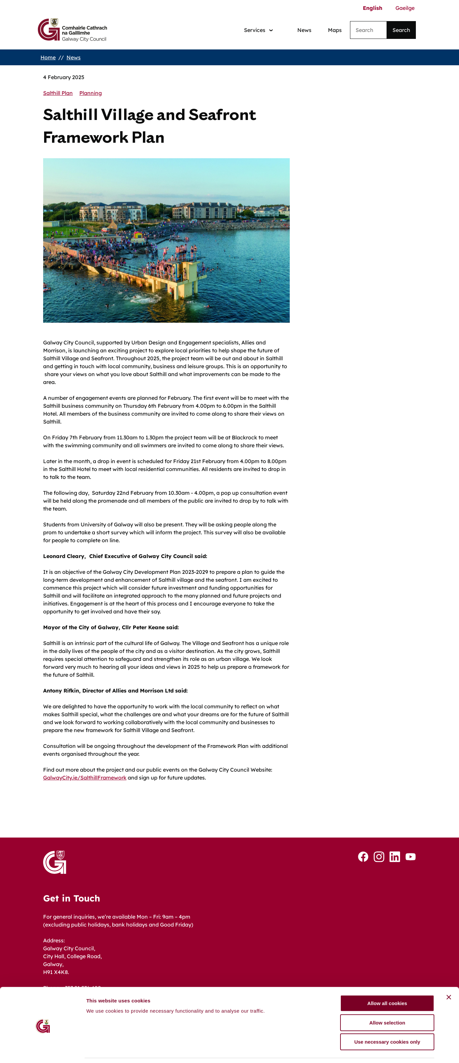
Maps (335, 30)
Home (48, 57)
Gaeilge (405, 8)
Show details (345, 1050)
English (372, 8)
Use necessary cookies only (387, 1021)
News (304, 30)
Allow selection (387, 1002)
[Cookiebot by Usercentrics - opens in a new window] (42, 1050)
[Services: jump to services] (258, 30)
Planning (90, 93)
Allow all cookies (387, 982)
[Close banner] (448, 976)
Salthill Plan (58, 93)
